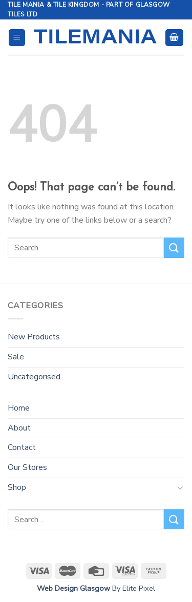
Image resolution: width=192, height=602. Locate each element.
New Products (34, 336)
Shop (17, 487)
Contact (22, 447)
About (19, 428)
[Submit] (174, 247)
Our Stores (27, 467)
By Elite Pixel (132, 588)
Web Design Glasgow (73, 588)
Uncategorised (34, 376)
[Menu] (17, 37)
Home (19, 408)
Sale (16, 356)
